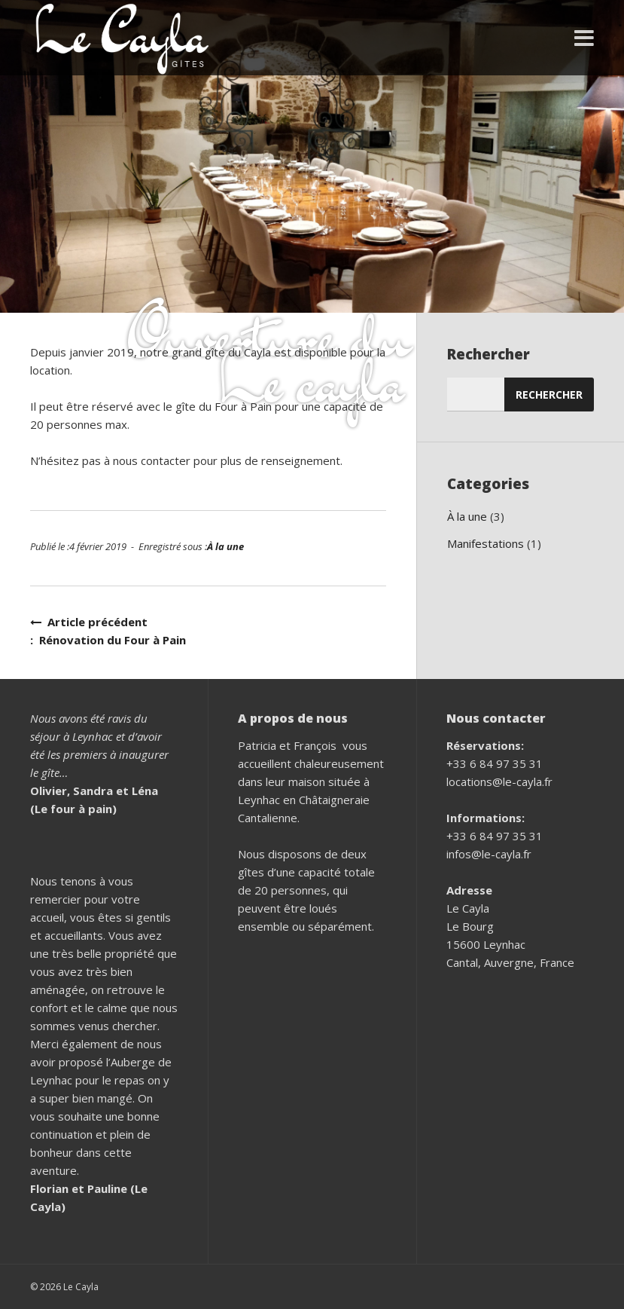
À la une (225, 546)
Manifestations (485, 543)
